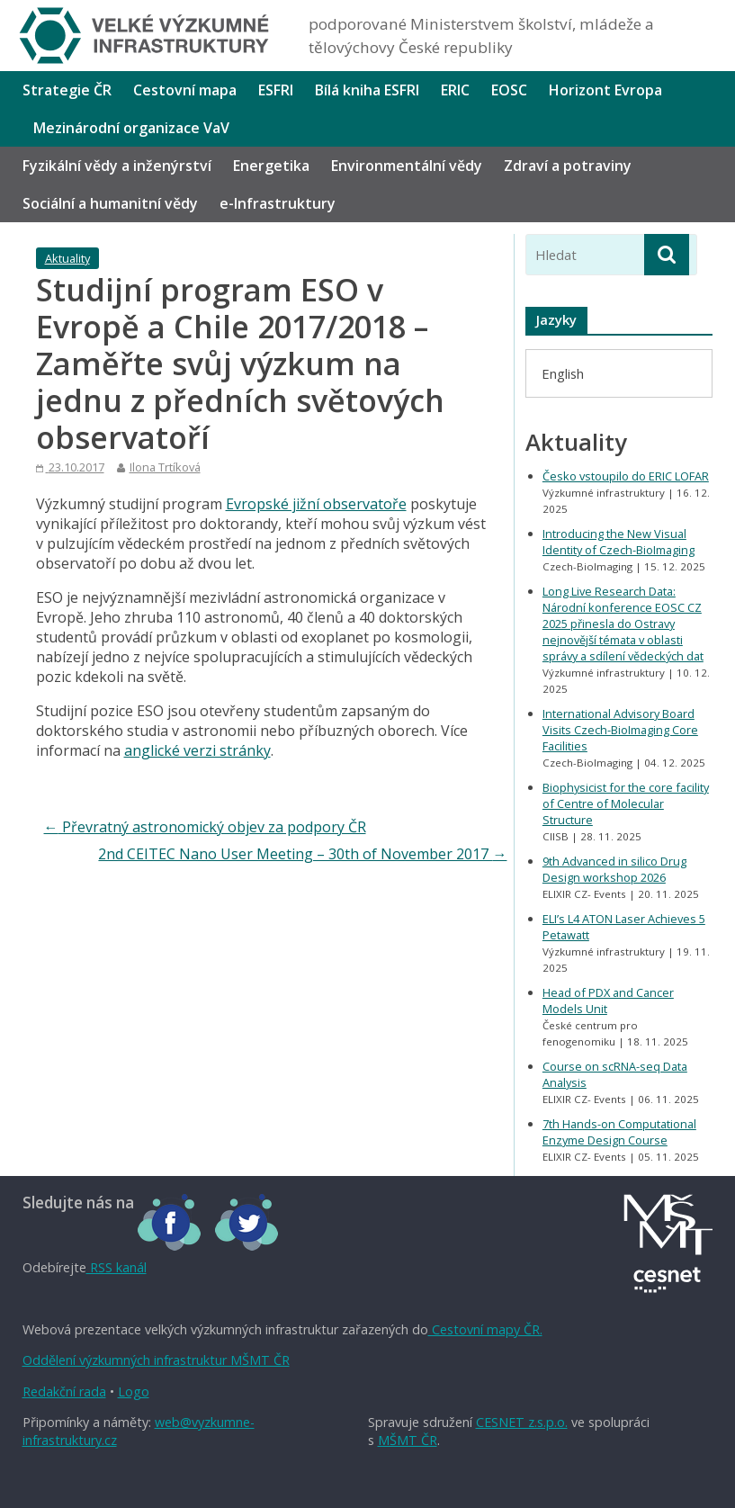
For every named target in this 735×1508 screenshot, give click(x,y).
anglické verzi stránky (197, 750)
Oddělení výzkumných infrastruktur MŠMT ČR (156, 1360)
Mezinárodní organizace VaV (131, 128)
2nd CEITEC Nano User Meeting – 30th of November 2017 (302, 854)
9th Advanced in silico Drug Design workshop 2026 (614, 869)
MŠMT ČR (407, 1440)
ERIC (455, 90)
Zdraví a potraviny (568, 165)
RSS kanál (116, 1267)
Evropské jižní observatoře (316, 504)
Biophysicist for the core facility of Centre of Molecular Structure (625, 803)
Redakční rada (64, 1391)
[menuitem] (563, 373)
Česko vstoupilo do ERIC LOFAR (625, 476)
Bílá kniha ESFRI (367, 90)
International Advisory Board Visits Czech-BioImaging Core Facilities (620, 729)
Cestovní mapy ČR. (485, 1329)
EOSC (509, 90)
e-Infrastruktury (278, 203)
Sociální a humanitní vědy (110, 203)
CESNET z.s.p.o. (522, 1422)
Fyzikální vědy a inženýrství (116, 165)
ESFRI (275, 90)
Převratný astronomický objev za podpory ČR (205, 827)
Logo (133, 1391)
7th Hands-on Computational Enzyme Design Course (619, 1132)
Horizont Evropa (605, 90)
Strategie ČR (67, 90)
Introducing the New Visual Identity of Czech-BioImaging (618, 541)
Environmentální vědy (406, 165)
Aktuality (67, 258)
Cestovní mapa (185, 90)
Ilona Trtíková (165, 467)
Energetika (271, 165)
